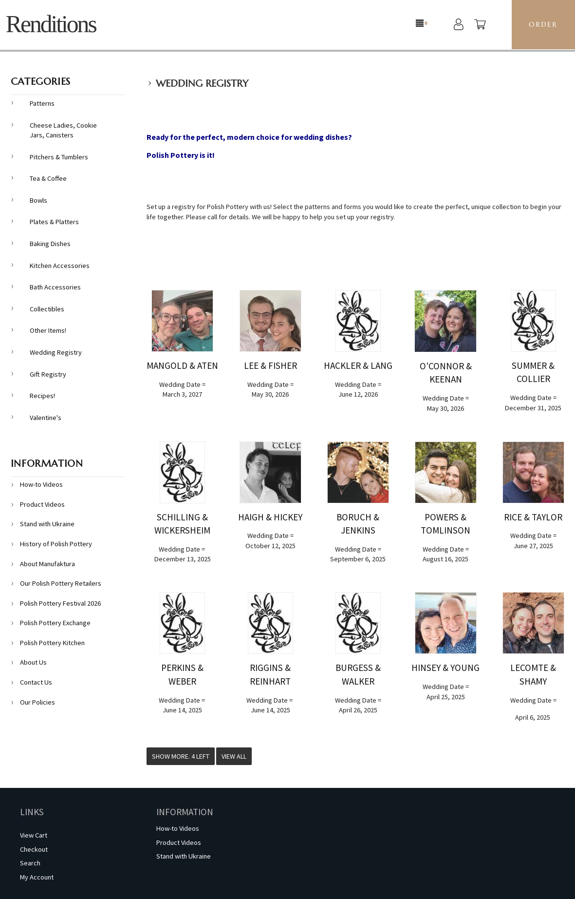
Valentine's (45, 417)
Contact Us (36, 682)
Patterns (42, 103)
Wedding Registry (202, 83)
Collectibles (47, 309)
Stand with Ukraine (47, 523)
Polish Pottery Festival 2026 (60, 603)
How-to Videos (41, 484)
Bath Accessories (55, 287)
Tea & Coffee (48, 178)
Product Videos (42, 504)
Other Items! (48, 330)
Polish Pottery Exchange (55, 622)
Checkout (34, 849)
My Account (37, 877)
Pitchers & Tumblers (59, 157)
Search (30, 863)
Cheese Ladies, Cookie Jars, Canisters (63, 130)
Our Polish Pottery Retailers (60, 583)
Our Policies (37, 702)
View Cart (33, 835)
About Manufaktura (47, 563)
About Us (33, 662)
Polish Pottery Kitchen (52, 642)
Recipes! (42, 395)
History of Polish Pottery (56, 543)
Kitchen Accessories (60, 265)
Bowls (38, 200)
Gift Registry (48, 374)
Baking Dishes (50, 243)
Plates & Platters (54, 221)
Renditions (51, 24)
